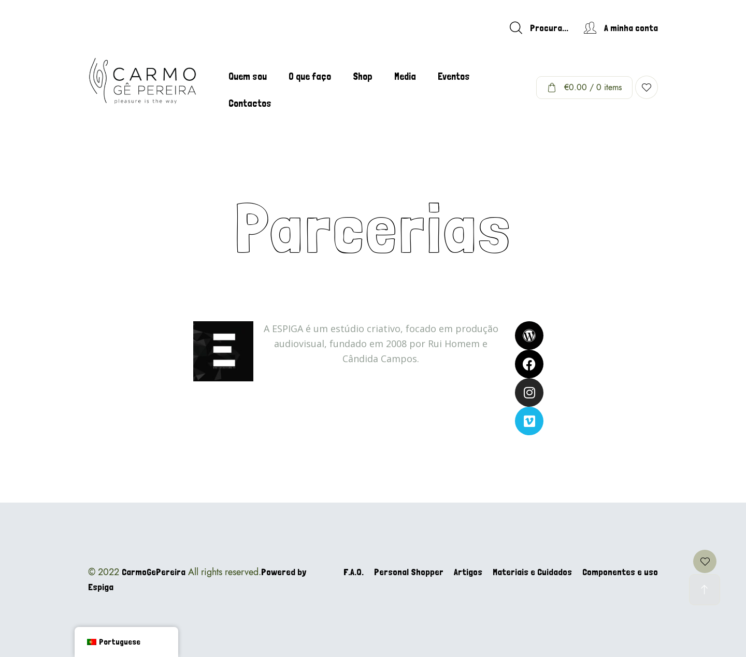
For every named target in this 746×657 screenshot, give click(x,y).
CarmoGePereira (153, 571)
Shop (362, 76)
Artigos (468, 571)
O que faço (310, 76)
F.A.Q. (353, 571)
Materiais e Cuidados (532, 571)
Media (405, 76)
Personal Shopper (408, 571)
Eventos (454, 76)
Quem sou (247, 76)
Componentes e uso (620, 571)
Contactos (249, 103)
